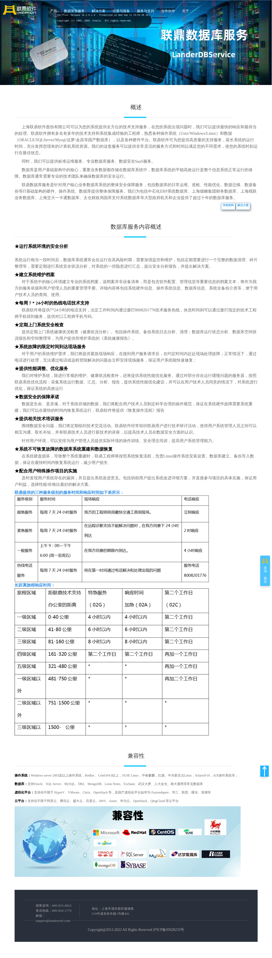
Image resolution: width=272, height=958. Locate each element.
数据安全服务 (74, 11)
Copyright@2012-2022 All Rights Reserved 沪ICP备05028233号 (136, 930)
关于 (185, 11)
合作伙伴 (168, 11)
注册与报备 (121, 11)
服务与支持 (145, 11)
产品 (53, 11)
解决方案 (99, 11)
